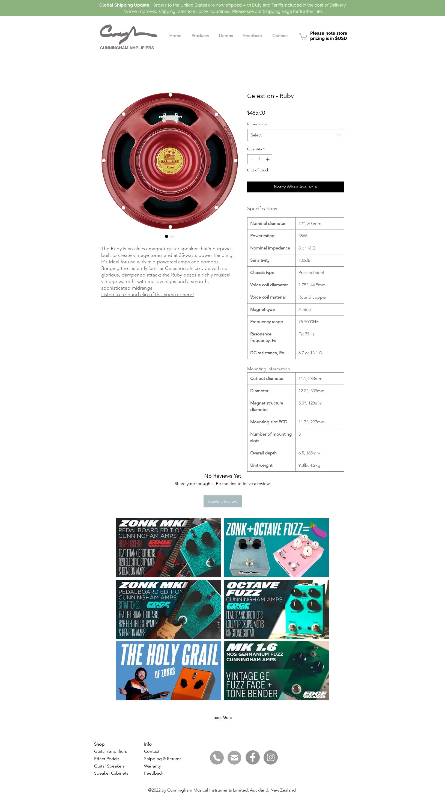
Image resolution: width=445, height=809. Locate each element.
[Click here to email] (234, 757)
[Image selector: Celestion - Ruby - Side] (172, 236)
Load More (222, 717)
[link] (303, 36)
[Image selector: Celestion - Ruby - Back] (166, 236)
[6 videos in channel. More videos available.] (222, 609)
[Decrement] (251, 159)
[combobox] (295, 135)
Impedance (257, 123)
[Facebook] (253, 757)
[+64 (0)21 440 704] (217, 757)
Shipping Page (277, 11)
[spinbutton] (260, 159)
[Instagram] (271, 757)
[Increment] (268, 159)
